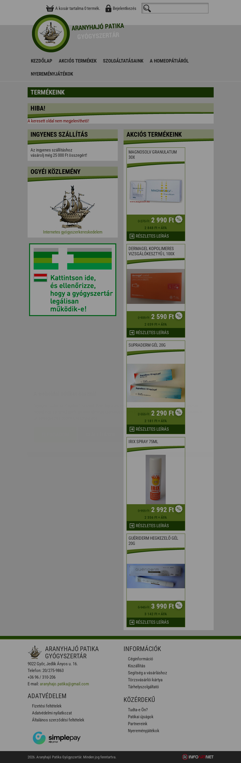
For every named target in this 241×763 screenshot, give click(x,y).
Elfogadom (55, 400)
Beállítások (100, 400)
